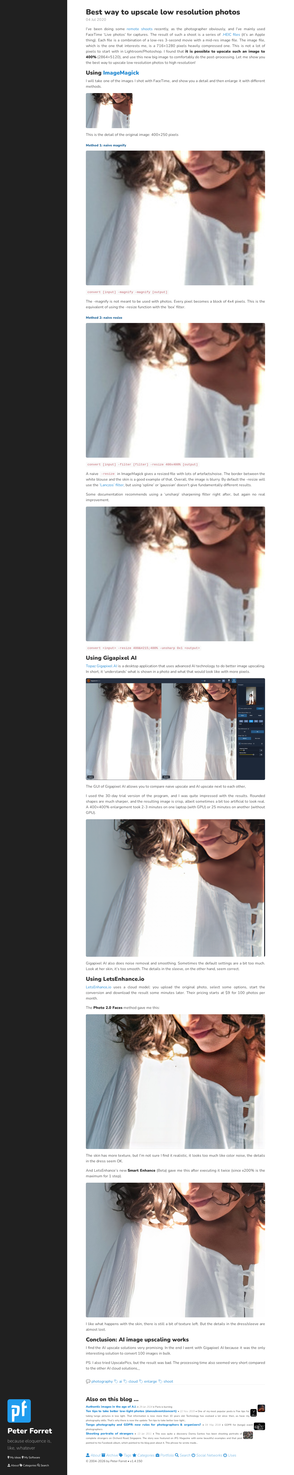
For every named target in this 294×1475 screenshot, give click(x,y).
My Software (32, 1457)
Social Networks (207, 1455)
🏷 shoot (165, 1381)
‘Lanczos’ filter (111, 485)
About (15, 1465)
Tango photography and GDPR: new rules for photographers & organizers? (144, 1425)
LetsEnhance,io (98, 987)
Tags (125, 1455)
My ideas (15, 1457)
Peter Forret (29, 1431)
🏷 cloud (130, 1381)
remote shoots (140, 29)
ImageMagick (121, 72)
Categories (29, 1465)
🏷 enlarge (148, 1381)
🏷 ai (118, 1381)
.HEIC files (231, 34)
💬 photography (99, 1381)
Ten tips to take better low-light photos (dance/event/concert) (132, 1411)
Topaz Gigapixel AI (101, 666)
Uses (229, 1455)
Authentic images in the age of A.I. (111, 1407)
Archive (110, 1455)
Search (45, 1465)
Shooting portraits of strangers (110, 1434)
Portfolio (165, 1455)
